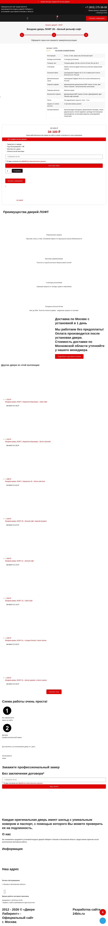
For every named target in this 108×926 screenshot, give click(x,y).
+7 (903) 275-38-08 (96, 7)
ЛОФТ (60, 25)
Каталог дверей (51, 25)
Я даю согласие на (26, 161)
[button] (27, 18)
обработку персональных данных (33, 161)
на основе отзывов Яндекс (65, 50)
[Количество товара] (8, 171)
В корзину (17, 171)
